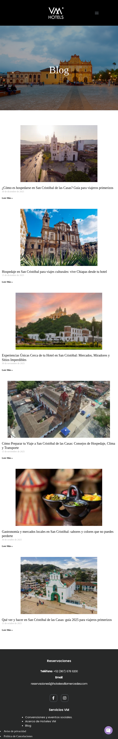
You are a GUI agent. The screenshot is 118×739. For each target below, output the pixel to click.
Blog (28, 725)
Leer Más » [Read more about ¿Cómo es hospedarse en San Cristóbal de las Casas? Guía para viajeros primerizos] (7, 198)
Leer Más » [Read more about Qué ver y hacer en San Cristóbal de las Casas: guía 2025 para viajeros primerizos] (7, 630)
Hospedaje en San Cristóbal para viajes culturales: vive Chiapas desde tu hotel (54, 272)
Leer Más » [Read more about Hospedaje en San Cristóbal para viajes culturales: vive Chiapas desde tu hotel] (7, 282)
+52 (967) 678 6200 (66, 671)
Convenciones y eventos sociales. (48, 717)
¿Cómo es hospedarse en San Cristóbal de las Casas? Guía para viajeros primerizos (57, 188)
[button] (97, 13)
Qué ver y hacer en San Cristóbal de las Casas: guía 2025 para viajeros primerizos (57, 620)
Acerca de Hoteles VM (40, 721)
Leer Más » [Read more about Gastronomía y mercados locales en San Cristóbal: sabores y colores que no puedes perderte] (7, 546)
